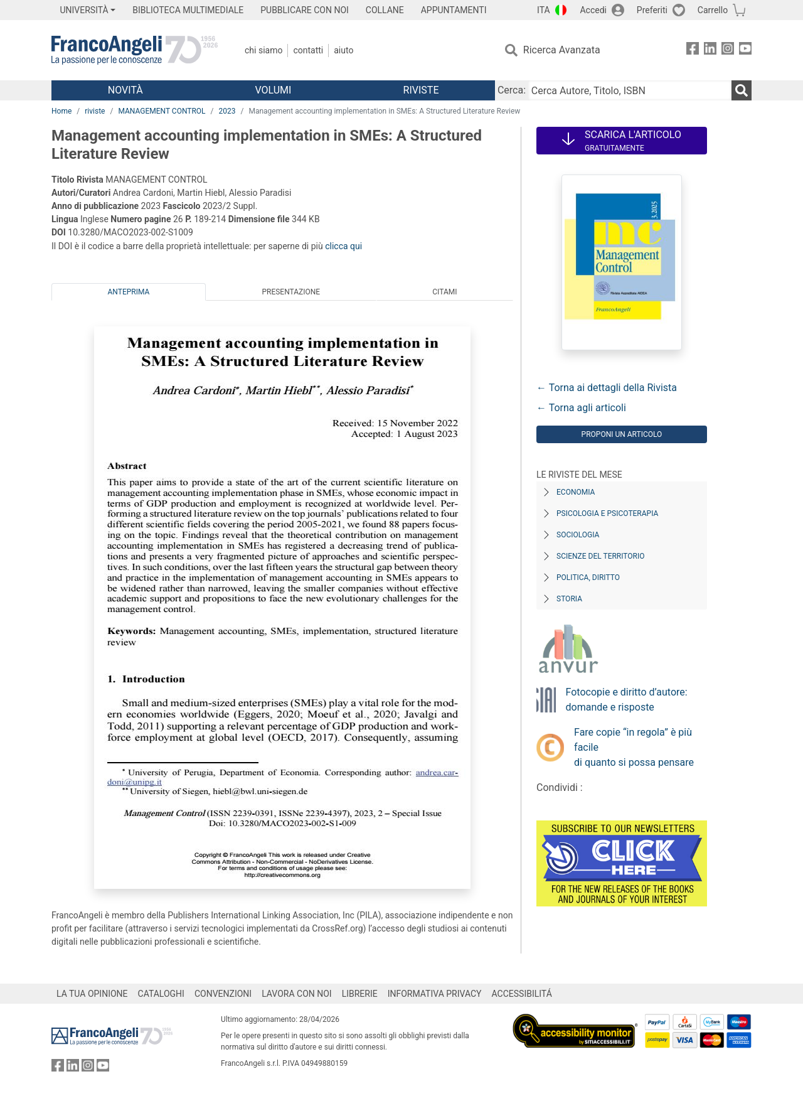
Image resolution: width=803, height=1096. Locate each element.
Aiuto (343, 50)
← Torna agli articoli (581, 408)
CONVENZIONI (223, 994)
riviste (95, 111)
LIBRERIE (360, 994)
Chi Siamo (263, 50)
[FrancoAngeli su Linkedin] (710, 50)
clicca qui (343, 246)
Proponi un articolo (622, 434)
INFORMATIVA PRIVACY (435, 994)
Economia (575, 492)
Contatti (308, 50)
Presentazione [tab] (291, 291)
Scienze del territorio (600, 556)
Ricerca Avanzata (561, 50)
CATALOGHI (161, 994)
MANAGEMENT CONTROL (161, 111)
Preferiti (652, 10)
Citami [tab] (444, 291)
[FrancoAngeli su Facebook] (692, 50)
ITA (543, 10)
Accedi (593, 10)
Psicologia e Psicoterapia (607, 513)
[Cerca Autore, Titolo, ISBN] (629, 90)
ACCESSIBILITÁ (522, 994)
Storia (569, 598)
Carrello (713, 10)
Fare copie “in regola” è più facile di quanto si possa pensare (634, 747)
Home (61, 111)
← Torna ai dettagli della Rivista (606, 388)
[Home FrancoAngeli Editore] (134, 50)
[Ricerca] (741, 90)
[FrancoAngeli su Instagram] (727, 50)
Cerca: (511, 90)
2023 (227, 111)
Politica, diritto (588, 577)
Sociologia (577, 534)
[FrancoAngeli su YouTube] (745, 50)
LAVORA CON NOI (297, 994)
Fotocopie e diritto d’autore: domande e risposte (627, 699)
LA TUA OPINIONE (92, 994)
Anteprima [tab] (129, 291)
